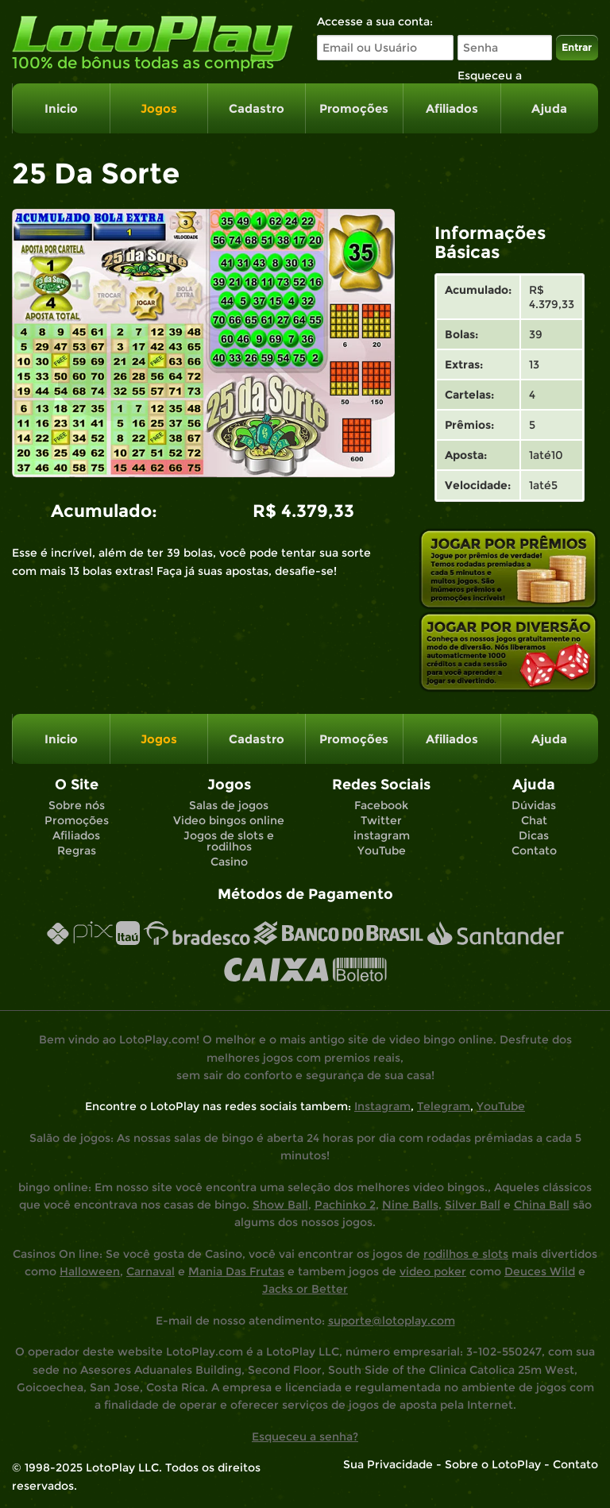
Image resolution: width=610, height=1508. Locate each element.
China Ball (541, 1205)
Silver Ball (472, 1205)
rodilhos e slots (465, 1254)
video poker (433, 1271)
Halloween (90, 1271)
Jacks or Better (305, 1289)
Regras (76, 850)
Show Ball (280, 1205)
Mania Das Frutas (236, 1271)
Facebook (381, 805)
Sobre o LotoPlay (493, 1464)
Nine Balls (410, 1205)
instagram (381, 835)
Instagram (382, 1106)
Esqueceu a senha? (305, 1436)
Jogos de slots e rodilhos (228, 841)
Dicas (534, 835)
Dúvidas (534, 805)
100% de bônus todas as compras (143, 62)
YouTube (381, 850)
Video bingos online (228, 820)
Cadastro (256, 108)
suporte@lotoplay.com (391, 1320)
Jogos (159, 108)
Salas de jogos (228, 805)
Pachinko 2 (345, 1205)
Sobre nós (76, 805)
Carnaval (150, 1271)
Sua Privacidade (388, 1464)
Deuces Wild (539, 1271)
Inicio (61, 108)
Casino (229, 861)
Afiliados (452, 108)
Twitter (381, 820)
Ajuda (549, 108)
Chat (534, 820)
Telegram (443, 1106)
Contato (534, 850)
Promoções (353, 108)
